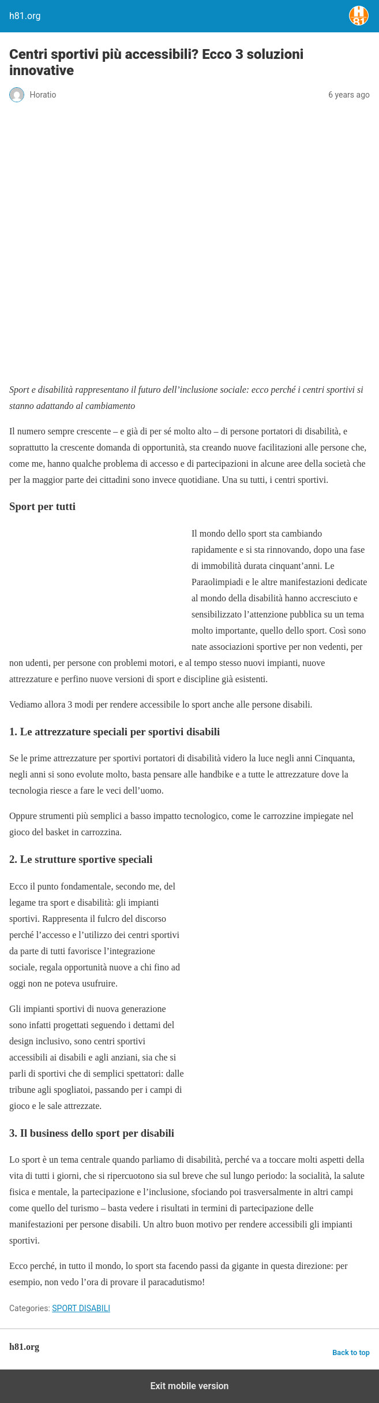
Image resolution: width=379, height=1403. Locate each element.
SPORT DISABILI (81, 1308)
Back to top (351, 1352)
